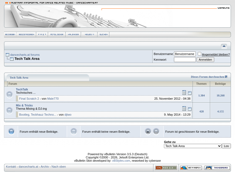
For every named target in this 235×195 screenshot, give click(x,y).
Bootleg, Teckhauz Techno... (37, 114)
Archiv (45, 166)
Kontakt (11, 166)
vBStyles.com (121, 160)
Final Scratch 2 (29, 98)
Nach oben (59, 166)
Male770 (53, 98)
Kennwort (160, 59)
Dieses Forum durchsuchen (207, 76)
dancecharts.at (28, 166)
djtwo (68, 114)
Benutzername (163, 54)
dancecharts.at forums (25, 54)
